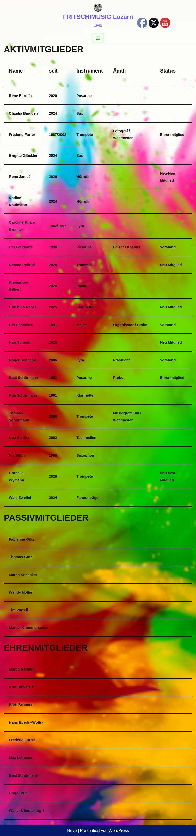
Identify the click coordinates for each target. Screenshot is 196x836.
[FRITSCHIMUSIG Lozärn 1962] (98, 16)
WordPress (119, 830)
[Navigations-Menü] (98, 38)
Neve (72, 830)
